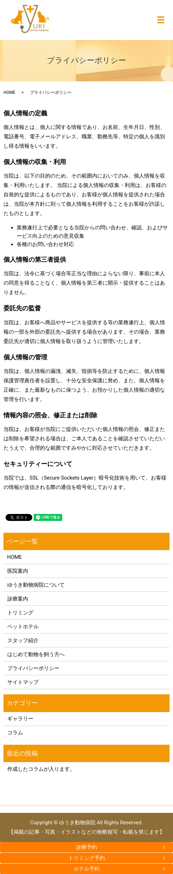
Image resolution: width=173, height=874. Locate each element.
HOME (9, 92)
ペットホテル (23, 626)
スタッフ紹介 (23, 640)
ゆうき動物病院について (36, 585)
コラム (15, 732)
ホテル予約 (87, 869)
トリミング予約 (86, 858)
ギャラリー (20, 719)
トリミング (20, 613)
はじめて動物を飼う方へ (36, 654)
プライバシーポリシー (33, 668)
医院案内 (17, 571)
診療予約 (86, 847)
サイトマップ (23, 682)
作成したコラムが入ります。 (41, 769)
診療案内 (17, 599)
